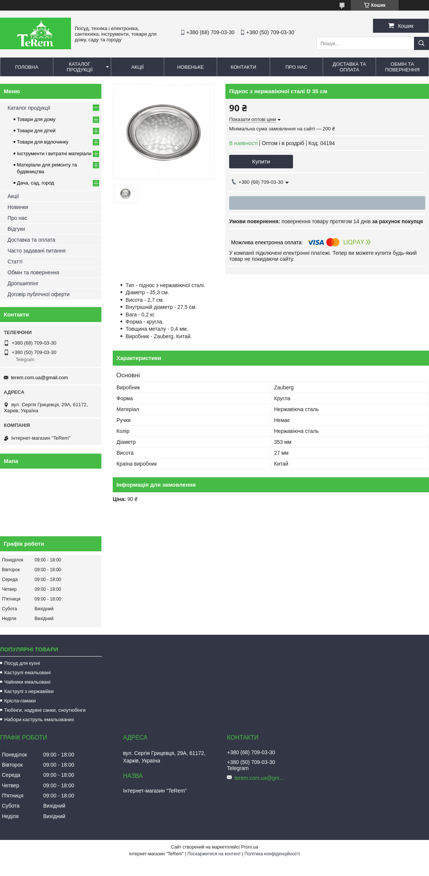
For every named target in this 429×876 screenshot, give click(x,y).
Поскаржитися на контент (214, 853)
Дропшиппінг (23, 283)
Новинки (18, 207)
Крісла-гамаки (20, 701)
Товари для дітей (36, 130)
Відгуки (16, 229)
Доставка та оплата (349, 67)
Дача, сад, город (35, 183)
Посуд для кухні (22, 663)
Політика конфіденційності (272, 853)
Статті (15, 262)
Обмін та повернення (402, 67)
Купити (261, 161)
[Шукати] (421, 43)
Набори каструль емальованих (39, 719)
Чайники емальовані (27, 682)
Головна (26, 67)
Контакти (243, 67)
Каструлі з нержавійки (29, 691)
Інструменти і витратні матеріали (54, 153)
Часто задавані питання (37, 251)
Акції (137, 67)
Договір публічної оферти (38, 294)
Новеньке (190, 67)
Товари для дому (36, 119)
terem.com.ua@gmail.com (39, 377)
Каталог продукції (79, 67)
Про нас (296, 67)
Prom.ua (249, 847)
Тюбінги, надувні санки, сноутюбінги (45, 710)
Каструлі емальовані (27, 672)
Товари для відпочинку (42, 142)
